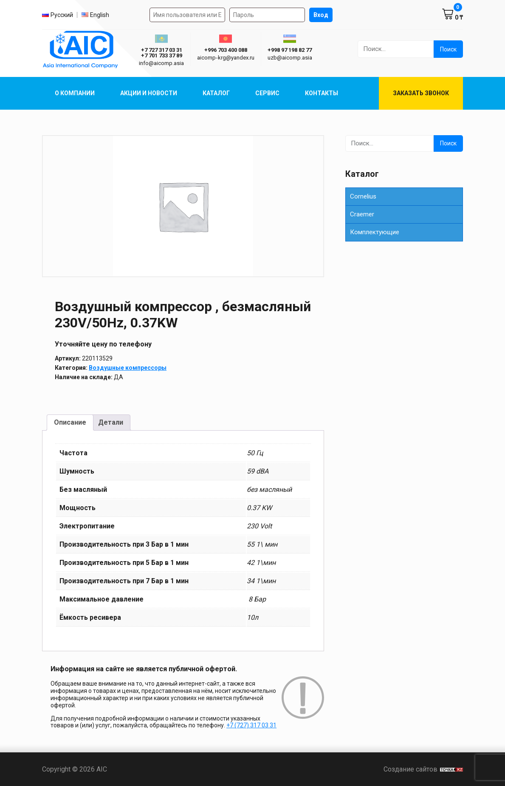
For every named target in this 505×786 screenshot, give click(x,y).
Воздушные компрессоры (127, 367)
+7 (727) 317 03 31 (251, 725)
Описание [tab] (70, 422)
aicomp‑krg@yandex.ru (225, 57)
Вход (320, 14)
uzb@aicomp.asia (290, 57)
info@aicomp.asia (161, 63)
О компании (75, 93)
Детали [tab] (110, 422)
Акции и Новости (148, 93)
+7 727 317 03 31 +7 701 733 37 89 (161, 53)
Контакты (321, 93)
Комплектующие (374, 232)
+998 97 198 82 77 (290, 50)
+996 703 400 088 (225, 50)
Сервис (267, 93)
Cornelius (363, 196)
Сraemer (362, 214)
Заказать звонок (421, 93)
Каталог (216, 93)
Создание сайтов (423, 769)
